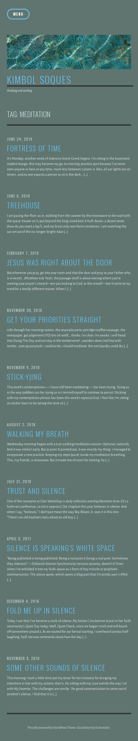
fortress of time (34, 148)
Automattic (102, 727)
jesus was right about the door (59, 262)
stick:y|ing (24, 377)
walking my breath (38, 434)
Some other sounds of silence (56, 668)
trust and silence (36, 491)
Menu (18, 14)
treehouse (24, 205)
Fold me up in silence (41, 610)
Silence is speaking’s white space (61, 548)
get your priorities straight (54, 320)
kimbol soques (39, 79)
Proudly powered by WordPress (47, 727)
